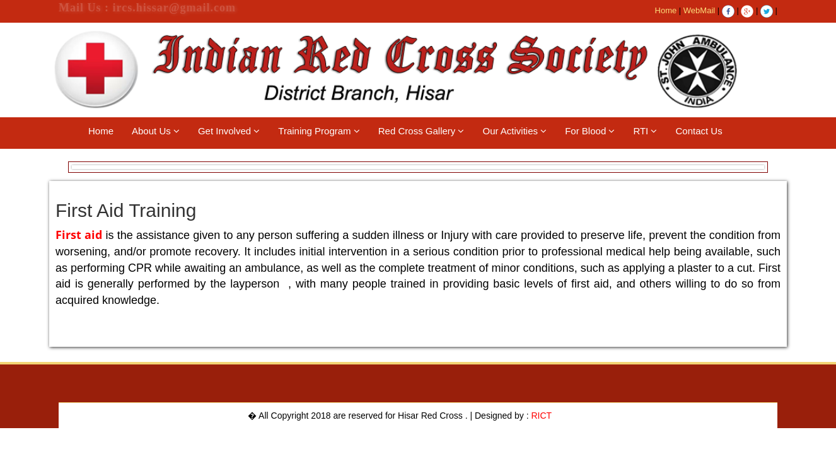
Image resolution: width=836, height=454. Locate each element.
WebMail (699, 10)
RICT (541, 415)
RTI (645, 130)
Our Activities (514, 130)
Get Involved (229, 130)
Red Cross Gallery (421, 130)
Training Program (319, 130)
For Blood (590, 130)
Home (666, 10)
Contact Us (698, 130)
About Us (156, 130)
